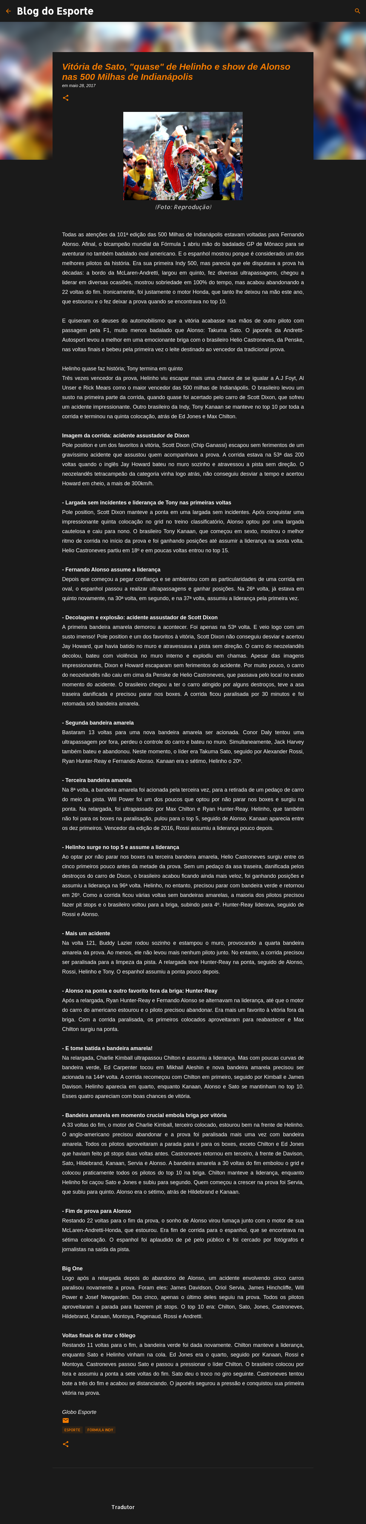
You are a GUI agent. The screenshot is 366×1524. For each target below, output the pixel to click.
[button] (65, 98)
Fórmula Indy (100, 1430)
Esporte (72, 1430)
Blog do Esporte (55, 11)
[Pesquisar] (357, 11)
